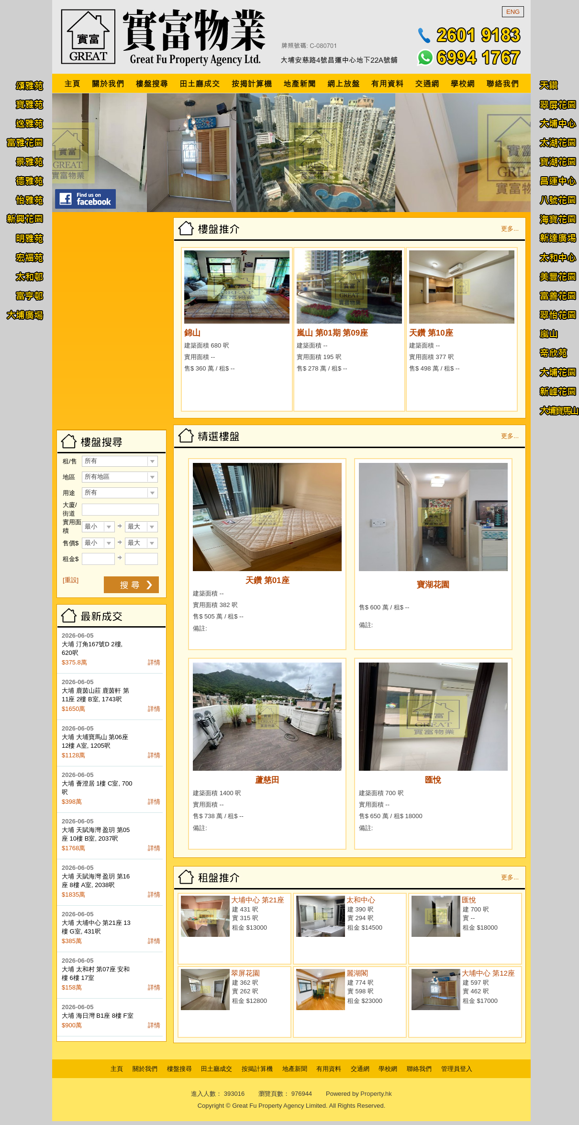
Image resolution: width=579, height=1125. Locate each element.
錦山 (192, 333)
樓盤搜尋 (179, 1068)
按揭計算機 (257, 1068)
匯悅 (433, 780)
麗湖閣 (357, 973)
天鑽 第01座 (267, 580)
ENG (513, 11)
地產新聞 (294, 1068)
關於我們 (145, 1068)
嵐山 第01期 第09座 (332, 333)
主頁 (117, 1068)
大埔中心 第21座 (257, 900)
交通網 (360, 1068)
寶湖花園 (433, 584)
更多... (510, 228)
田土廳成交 (216, 1068)
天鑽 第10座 (431, 333)
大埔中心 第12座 (488, 973)
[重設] (70, 580)
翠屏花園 (245, 973)
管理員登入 (456, 1068)
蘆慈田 (267, 780)
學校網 (388, 1068)
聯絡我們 (419, 1068)
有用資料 (328, 1068)
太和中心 (360, 900)
